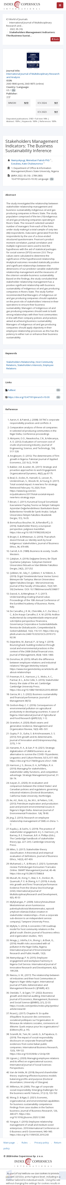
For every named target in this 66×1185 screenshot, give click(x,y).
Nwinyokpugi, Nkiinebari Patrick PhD (30, 160)
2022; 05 (16, 29)
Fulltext (11, 390)
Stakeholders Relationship (20, 361)
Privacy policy (41, 1142)
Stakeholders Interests (29, 365)
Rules (25, 1142)
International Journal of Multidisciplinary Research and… (29, 24)
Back (55, 39)
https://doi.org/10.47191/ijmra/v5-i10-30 (28, 397)
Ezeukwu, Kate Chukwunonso (27, 163)
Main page (9, 1142)
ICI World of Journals (17, 19)
